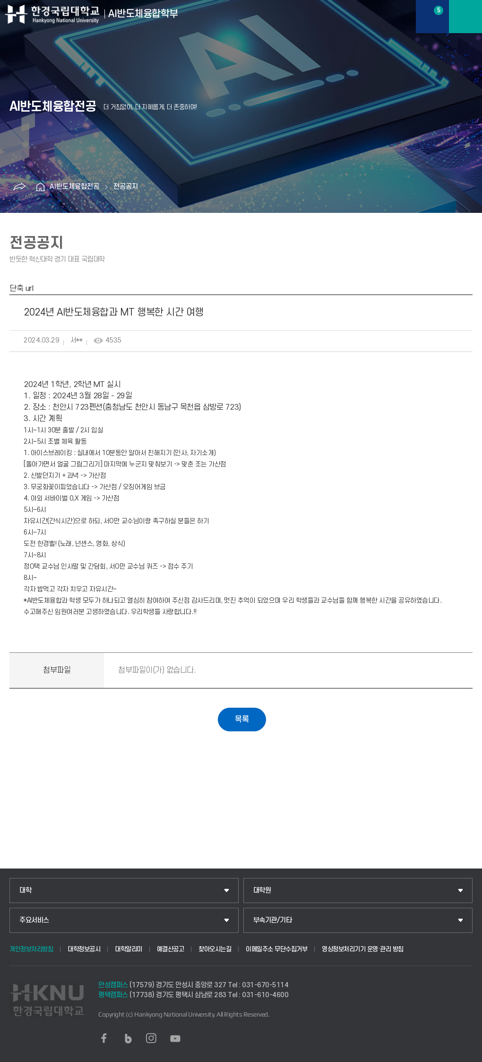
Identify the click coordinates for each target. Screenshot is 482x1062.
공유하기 (19, 187)
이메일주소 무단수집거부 (276, 949)
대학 (25, 890)
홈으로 (40, 187)
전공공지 (125, 187)
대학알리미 (128, 949)
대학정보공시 (84, 949)
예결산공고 (170, 949)
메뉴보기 (465, 16)
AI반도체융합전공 (74, 187)
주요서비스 (34, 920)
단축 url (21, 288)
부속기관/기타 (272, 920)
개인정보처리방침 (31, 949)
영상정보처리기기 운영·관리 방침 (363, 949)
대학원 (262, 890)
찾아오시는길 (214, 949)
